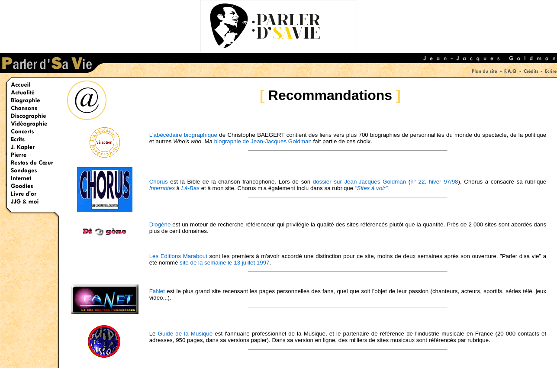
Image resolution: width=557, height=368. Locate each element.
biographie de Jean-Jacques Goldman (263, 141)
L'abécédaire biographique (183, 135)
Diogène (160, 224)
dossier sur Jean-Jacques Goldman (359, 181)
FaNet (157, 291)
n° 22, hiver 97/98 (434, 181)
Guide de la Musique (185, 333)
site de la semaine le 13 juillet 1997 (224, 262)
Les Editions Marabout (178, 256)
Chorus (158, 181)
